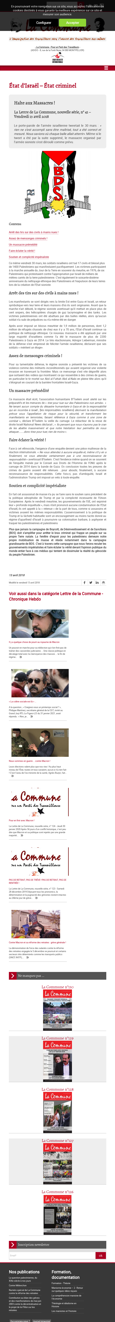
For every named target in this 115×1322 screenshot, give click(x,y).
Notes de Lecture (26, 1214)
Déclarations (29, 1173)
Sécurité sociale (27, 1188)
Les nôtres (15, 1163)
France (54, 1183)
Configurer (43, 22)
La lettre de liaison (47, 1173)
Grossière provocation (19, 1281)
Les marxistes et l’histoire (64, 1147)
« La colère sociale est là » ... (73, 642)
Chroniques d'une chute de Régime (27, 1199)
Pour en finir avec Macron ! (73, 707)
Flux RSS (64, 1313)
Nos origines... (16, 1250)
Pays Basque (54, 1204)
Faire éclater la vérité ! (22, 251)
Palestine (40, 1204)
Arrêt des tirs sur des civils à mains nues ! (33, 232)
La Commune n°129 (57, 875)
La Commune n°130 (58, 824)
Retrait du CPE (16, 1294)
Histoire (35, 1209)
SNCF (13, 1188)
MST (12, 1214)
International (49, 1209)
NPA (40, 1214)
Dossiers (24, 1209)
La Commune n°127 (57, 977)
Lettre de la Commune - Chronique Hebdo (30, 1168)
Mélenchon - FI (40, 1183)
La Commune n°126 (57, 1028)
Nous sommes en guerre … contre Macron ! (29, 707)
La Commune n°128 (58, 926)
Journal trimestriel (41, 1157)
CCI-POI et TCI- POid (20, 1183)
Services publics (45, 1188)
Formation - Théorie (61, 1119)
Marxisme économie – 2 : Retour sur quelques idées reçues (67, 1126)
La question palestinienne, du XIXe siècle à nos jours (23, 1116)
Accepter (72, 22)
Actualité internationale (21, 1204)
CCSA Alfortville (44, 1219)
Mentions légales (82, 1313)
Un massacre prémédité (23, 244)
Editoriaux (15, 1173)
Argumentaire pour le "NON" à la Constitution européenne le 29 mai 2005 (30, 1288)
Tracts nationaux (18, 1178)
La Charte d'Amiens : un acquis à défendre (29, 1241)
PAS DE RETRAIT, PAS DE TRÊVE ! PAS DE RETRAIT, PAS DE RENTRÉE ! (29, 774)
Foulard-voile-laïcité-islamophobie (26, 1194)
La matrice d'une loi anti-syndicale (25, 1246)
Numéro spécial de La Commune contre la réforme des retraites (24, 1128)
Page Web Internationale (22, 1219)
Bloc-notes (35, 1178)
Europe (13, 1209)
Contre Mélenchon (17, 1122)
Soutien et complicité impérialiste (29, 257)
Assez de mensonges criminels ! (28, 238)
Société (49, 1194)
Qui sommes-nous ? (20, 1157)
